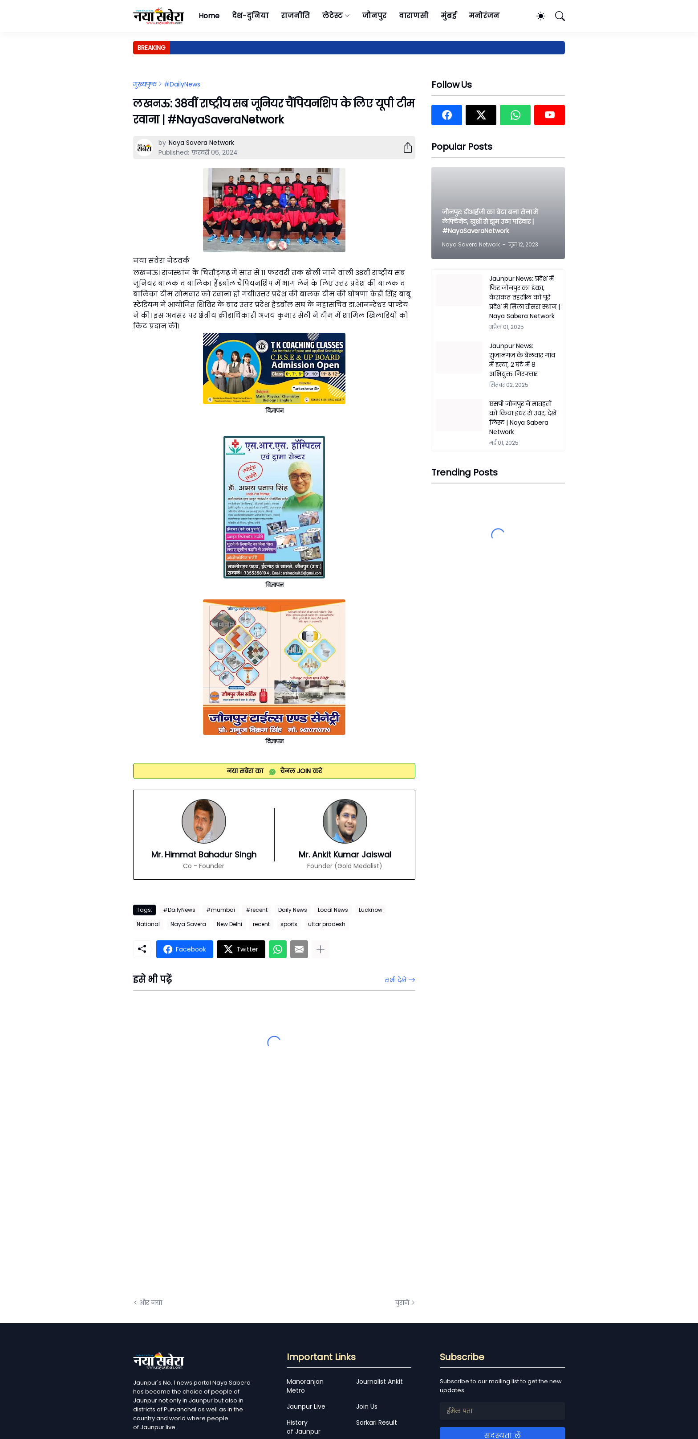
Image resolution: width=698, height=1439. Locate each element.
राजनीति (295, 16)
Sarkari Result (376, 1422)
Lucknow (370, 910)
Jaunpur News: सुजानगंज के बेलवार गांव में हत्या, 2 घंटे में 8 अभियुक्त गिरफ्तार (522, 359)
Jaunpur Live (306, 1406)
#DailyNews (182, 84)
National (148, 924)
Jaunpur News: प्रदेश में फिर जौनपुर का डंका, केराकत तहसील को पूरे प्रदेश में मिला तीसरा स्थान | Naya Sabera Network (524, 297)
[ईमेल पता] (502, 1411)
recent (261, 924)
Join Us (366, 1406)
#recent (257, 910)
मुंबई (448, 16)
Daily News (292, 910)
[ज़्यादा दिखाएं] (320, 949)
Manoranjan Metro (305, 1386)
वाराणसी (414, 16)
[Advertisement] (222, 1191)
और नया (150, 1302)
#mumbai (220, 910)
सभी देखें (395, 980)
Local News (333, 910)
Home (209, 16)
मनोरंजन (484, 16)
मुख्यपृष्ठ (145, 84)
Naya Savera (188, 924)
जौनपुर (374, 16)
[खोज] (556, 16)
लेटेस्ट (332, 16)
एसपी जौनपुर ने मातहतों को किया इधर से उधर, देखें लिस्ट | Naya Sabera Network (522, 417)
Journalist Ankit (379, 1381)
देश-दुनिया (250, 16)
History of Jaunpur (304, 1427)
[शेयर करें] (404, 147)
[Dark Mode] (536, 16)
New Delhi (229, 924)
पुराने (402, 1302)
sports (288, 924)
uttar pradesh (326, 924)
